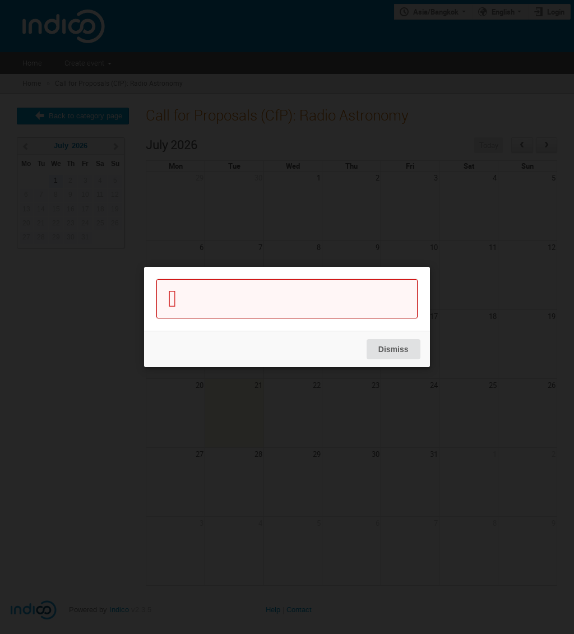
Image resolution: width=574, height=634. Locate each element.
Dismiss (393, 349)
